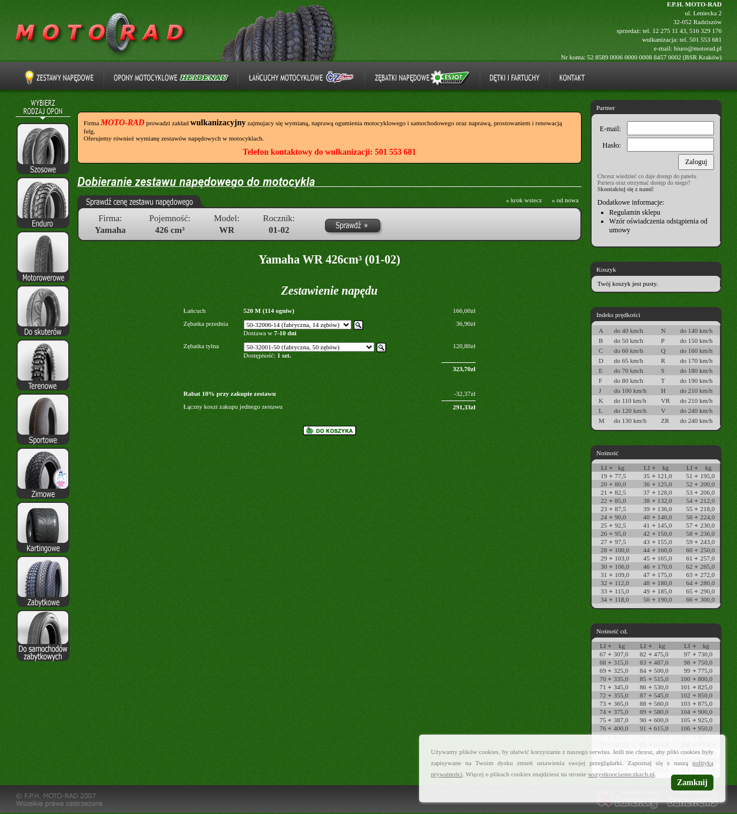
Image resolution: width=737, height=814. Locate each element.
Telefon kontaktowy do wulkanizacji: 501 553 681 (329, 152)
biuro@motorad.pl (698, 48)
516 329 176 (705, 30)
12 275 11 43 (669, 30)
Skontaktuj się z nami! (625, 189)
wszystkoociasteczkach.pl (621, 774)
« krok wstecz (524, 200)
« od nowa (565, 200)
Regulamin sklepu (634, 212)
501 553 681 (705, 39)
